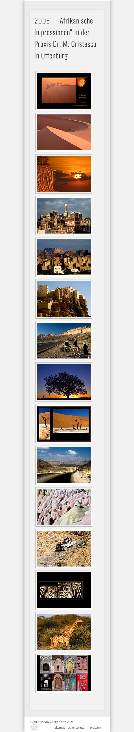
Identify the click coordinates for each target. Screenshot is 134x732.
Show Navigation (100, 3)
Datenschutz (77, 728)
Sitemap (61, 728)
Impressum (95, 728)
